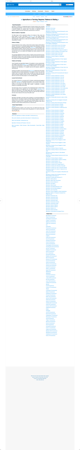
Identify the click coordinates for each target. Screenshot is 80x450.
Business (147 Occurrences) (51, 259)
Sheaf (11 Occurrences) (50, 268)
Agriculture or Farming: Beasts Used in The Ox (55, 48)
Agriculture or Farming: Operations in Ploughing (55, 121)
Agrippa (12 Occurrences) (51, 221)
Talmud (47, 288)
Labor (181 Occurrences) (51, 231)
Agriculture (48, 26)
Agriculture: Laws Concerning (51, 189)
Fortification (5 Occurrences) (51, 290)
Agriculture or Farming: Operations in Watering (55, 132)
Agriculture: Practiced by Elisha (52, 198)
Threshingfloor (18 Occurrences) (52, 245)
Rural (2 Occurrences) (50, 251)
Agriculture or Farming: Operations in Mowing (54, 118)
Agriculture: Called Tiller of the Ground (53, 180)
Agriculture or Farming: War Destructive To (54, 177)
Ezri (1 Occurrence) (49, 253)
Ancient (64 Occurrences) (51, 313)
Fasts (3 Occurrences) (50, 242)
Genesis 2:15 (32, 36)
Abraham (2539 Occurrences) (51, 330)
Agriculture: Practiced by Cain (51, 195)
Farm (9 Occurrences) (50, 238)
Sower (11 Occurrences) (50, 327)
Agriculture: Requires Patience (52, 206)
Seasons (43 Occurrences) (51, 265)
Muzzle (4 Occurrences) (50, 321)
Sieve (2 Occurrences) (50, 323)
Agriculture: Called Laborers (51, 178)
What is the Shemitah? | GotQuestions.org (20, 120)
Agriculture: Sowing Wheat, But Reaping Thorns (55, 211)
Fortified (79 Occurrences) (51, 282)
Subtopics (42, 21)
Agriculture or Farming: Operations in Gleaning (55, 110)
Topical (11, 16)
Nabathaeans (48, 271)
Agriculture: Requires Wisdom (51, 209)
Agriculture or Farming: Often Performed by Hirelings (56, 102)
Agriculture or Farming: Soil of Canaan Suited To (55, 164)
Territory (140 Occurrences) (51, 305)
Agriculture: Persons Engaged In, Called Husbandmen (56, 191)
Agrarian (47, 284)
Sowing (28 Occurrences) (51, 326)
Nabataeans (48, 273)
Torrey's (37, 21)
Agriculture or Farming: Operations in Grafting (54, 111)
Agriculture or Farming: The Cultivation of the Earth (55, 165)
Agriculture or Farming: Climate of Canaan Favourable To (57, 49)
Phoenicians (48, 226)
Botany (47, 309)
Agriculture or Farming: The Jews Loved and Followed (56, 167)
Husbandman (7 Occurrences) (51, 315)
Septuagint (48, 310)
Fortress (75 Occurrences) (51, 287)
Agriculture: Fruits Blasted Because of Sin (54, 186)
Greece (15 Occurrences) (51, 301)
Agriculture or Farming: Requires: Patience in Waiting (56, 159)
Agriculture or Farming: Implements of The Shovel (55, 89)
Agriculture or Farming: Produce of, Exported (54, 148)
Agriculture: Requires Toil (51, 208)
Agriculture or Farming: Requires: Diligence (54, 158)
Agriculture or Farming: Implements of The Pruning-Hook (57, 88)
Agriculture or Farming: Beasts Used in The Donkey (56, 45)
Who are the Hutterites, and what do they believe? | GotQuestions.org (25, 118)
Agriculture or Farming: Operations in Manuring (55, 116)
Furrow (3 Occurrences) (50, 243)
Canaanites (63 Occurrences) (51, 334)
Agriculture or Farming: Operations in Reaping (54, 124)
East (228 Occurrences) (50, 254)
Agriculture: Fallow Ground (51, 185)
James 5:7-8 (33, 47)
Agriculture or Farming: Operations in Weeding (55, 133)
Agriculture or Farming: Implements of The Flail (55, 80)
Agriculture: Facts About (50, 183)
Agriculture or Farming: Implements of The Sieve (55, 92)
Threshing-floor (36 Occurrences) (52, 246)
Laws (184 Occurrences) (50, 281)
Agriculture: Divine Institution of (52, 182)
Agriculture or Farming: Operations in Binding (54, 104)
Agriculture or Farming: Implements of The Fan (55, 78)
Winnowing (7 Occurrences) (51, 316)
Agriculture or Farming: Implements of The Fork (55, 81)
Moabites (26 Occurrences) (51, 256)
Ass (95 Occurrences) (50, 279)
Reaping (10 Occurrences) (51, 249)
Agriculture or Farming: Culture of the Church (54, 53)
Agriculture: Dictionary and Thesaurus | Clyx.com (21, 122)
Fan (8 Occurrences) (50, 318)
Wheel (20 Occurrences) (50, 234)
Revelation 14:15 (41, 89)
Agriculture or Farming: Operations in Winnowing (55, 135)
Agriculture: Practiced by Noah (52, 200)
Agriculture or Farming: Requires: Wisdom (54, 162)
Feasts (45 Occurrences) (51, 237)
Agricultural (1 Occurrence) (51, 215)
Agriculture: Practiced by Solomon (52, 201)
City (46, 224)
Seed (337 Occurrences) (50, 267)
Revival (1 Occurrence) (50, 248)
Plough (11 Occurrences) (51, 220)
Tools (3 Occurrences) (50, 276)
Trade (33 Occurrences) (50, 217)
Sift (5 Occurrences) (50, 324)
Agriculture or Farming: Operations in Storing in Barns (56, 128)
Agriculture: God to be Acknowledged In (53, 188)
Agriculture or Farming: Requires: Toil (53, 161)
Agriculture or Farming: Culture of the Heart (54, 54)
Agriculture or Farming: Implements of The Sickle (55, 91)
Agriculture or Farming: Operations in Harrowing (55, 113)
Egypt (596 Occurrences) (51, 270)
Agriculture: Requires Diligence (52, 205)
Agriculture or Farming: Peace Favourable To (54, 138)
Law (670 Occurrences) (50, 312)
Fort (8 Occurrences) (50, 285)
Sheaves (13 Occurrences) (51, 263)
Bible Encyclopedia (31, 125)
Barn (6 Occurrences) (50, 257)
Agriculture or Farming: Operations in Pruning (54, 122)
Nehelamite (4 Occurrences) (51, 332)
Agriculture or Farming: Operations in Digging (54, 105)
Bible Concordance (15, 125)
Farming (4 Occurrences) (50, 240)
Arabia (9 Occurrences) (50, 291)
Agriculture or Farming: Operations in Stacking (55, 127)
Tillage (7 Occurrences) (50, 320)
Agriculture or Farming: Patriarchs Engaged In (54, 136)
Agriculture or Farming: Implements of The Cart (55, 77)
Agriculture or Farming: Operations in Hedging (55, 114)
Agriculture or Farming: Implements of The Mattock (56, 85)
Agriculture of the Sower (50, 28)
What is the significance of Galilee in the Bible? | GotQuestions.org (25, 115)
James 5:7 (14, 106)
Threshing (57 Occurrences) (51, 218)
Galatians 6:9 (19, 81)
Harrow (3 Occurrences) (50, 229)
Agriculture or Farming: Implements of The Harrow (55, 83)
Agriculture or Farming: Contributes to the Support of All (56, 51)
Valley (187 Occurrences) (51, 223)
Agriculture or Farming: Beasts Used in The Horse (55, 46)
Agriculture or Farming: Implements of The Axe (55, 75)
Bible (8, 16)
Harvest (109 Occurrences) (51, 298)
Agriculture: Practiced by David (52, 197)
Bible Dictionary (23, 125)
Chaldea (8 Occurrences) (50, 307)
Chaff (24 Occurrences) (50, 262)
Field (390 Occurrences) (50, 274)
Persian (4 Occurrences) (50, 295)
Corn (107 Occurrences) (50, 260)
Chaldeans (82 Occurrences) (51, 302)
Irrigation (47, 235)
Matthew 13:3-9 (25, 64)
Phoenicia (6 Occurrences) (51, 228)
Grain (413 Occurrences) (50, 232)
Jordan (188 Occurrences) (51, 277)
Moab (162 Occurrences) (51, 296)
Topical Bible (38, 125)
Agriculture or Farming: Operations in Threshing (55, 130)
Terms (46, 21)
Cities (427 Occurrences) (51, 304)
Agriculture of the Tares (50, 29)
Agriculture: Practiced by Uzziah (52, 203)
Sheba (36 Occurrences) (50, 299)
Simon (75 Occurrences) (50, 335)
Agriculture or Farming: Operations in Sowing (54, 125)
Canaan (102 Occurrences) (51, 329)
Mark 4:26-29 (31, 70)
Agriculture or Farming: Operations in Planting (54, 119)
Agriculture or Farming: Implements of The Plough (55, 86)
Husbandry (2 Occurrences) (51, 293)
